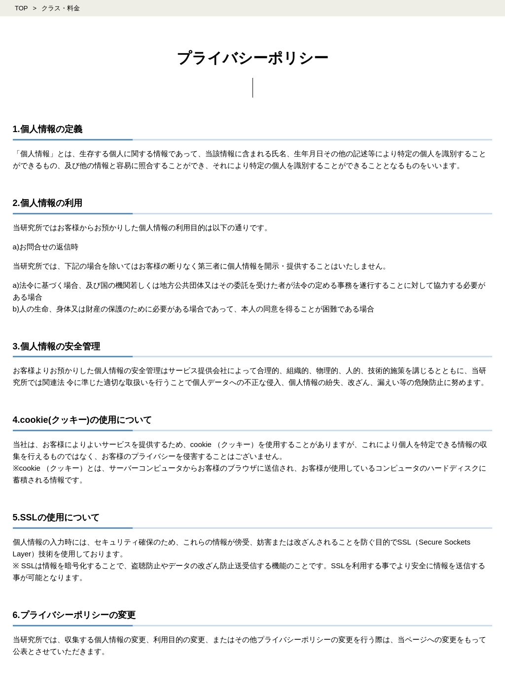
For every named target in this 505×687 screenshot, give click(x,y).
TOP (21, 8)
